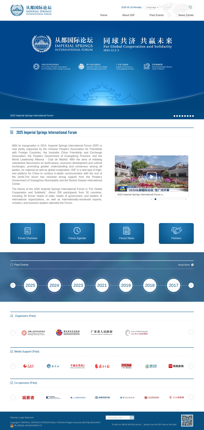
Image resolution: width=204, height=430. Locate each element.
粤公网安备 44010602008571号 (26, 425)
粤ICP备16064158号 (91, 422)
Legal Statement (26, 417)
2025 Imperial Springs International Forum (31, 115)
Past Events (156, 15)
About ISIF (128, 15)
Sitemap (14, 417)
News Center (186, 15)
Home (103, 15)
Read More (184, 264)
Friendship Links (115, 418)
